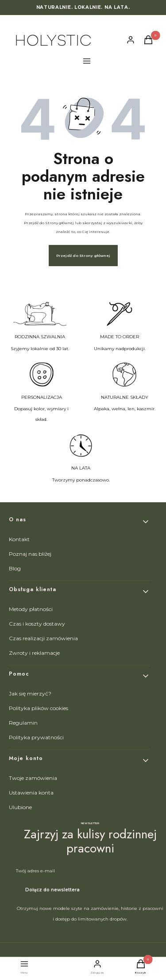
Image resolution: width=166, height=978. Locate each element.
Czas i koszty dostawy (37, 623)
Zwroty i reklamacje (34, 652)
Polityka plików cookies (38, 708)
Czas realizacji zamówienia (43, 638)
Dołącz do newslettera (52, 890)
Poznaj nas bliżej (30, 553)
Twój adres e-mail (35, 871)
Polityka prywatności (36, 737)
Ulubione (20, 807)
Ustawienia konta (31, 792)
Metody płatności (31, 609)
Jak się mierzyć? (30, 693)
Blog (15, 568)
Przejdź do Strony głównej (83, 255)
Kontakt (19, 539)
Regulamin (23, 722)
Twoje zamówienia (33, 778)
